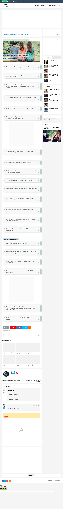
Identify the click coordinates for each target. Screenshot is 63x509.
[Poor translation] (5, 489)
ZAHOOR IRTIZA (11, 390)
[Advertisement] (31, 19)
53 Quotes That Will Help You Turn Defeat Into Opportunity (21, 365)
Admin (12, 371)
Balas (4, 392)
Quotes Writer (10, 406)
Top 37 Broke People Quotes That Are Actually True (33, 353)
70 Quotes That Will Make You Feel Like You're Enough (21, 353)
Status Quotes (6, 330)
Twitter (25, 327)
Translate (51, 121)
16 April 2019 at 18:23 (34, 390)
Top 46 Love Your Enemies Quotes (7, 353)
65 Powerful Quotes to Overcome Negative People (33, 365)
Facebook (19, 327)
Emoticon (6, 416)
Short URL (6, 327)
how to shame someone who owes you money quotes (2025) (53, 110)
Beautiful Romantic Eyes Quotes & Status (11, 380)
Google (12, 327)
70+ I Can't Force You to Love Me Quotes (8, 365)
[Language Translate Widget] (49, 120)
